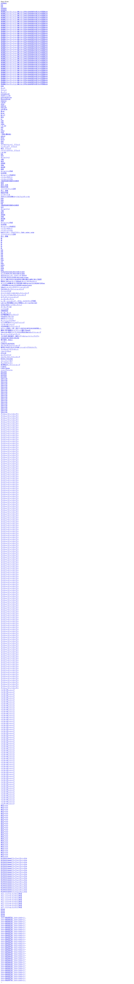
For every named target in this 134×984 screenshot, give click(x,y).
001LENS (4, 372)
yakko (2, 124)
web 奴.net (4, 109)
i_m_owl (3, 126)
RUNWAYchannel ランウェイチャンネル (14, 858)
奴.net (2, 113)
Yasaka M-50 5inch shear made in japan (13, 271)
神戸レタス (4, 805)
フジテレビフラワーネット (10, 349)
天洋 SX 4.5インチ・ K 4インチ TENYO (14, 275)
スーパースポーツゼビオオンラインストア (15, 293)
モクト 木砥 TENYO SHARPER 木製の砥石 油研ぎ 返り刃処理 (21, 279)
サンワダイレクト (7, 362)
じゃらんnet (5, 309)
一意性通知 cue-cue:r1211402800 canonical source (16, 285)
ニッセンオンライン (7, 299)
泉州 (2, 161)
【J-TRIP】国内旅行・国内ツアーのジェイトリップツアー (20, 336)
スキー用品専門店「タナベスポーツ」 (13, 917)
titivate (3, 909)
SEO (2, 155)
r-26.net (3, 102)
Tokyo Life (4, 378)
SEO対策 (4, 173)
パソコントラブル (7, 179)
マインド (4, 90)
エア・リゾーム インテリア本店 (11, 893)
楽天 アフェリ (6, 148)
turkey (3, 131)
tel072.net (4, 107)
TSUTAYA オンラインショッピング (12, 289)
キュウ (3, 88)
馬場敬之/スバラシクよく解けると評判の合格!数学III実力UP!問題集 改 (24, 11)
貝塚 (2, 165)
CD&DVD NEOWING (8, 343)
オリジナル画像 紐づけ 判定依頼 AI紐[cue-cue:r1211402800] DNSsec (23, 283)
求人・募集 (4, 190)
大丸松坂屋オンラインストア (10, 326)
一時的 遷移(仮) (6, 134)
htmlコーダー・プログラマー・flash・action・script (17, 232)
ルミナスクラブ (6, 355)
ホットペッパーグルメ (8, 320)
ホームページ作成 (7, 171)
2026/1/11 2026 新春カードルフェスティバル (15, 196)
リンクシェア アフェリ (9, 146)
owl (2, 129)
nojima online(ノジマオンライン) (11, 305)
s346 (2, 120)
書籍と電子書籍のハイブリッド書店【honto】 (16, 330)
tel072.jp (3, 106)
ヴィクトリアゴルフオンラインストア (13, 295)
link (2, 5)
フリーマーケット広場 (8, 189)
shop (2, 141)
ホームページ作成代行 (8, 175)
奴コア (3, 115)
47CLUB (3, 353)
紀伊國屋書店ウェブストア (10, 314)
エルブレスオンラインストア (10, 357)
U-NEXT (3, 366)
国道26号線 (4, 187)
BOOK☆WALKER (7, 359)
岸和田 (3, 163)
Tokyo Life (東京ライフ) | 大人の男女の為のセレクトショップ (21, 332)
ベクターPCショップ (8, 324)
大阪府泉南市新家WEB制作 (10, 181)
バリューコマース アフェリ (10, 150)
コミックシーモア (7, 361)
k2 (1, 119)
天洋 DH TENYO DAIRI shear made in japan (14, 277)
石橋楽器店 (4, 310)
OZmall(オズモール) (7, 316)
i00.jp (2, 138)
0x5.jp (2, 139)
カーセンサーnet (6, 307)
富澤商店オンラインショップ (10, 364)
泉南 (2, 169)
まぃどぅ (4, 92)
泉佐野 (3, 167)
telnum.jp (3, 101)
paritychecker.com (6, 97)
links (2, 198)
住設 (2, 86)
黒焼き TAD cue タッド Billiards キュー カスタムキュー (19, 281)
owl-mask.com (5, 94)
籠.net (2, 111)
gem (2, 127)
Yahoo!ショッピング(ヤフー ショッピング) (15, 287)
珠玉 (2, 117)
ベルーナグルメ (6, 351)
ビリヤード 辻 (5, 194)
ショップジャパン (7, 370)
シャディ (4, 342)
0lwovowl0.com (5, 99)
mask (2, 132)
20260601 (4, 3)
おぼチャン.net (5, 95)
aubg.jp (3, 136)
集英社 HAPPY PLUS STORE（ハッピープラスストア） (19, 347)
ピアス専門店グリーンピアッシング (13, 322)
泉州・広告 (4, 185)
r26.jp (2, 104)
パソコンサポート (7, 177)
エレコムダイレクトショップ (10, 345)
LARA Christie (5, 368)
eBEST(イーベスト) (7, 318)
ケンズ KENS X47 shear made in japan (13, 273)
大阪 (2, 159)
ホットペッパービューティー (10, 334)
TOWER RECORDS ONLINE (10, 338)
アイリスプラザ (6, 291)
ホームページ (5, 157)
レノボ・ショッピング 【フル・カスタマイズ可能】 (18, 301)
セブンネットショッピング (10, 297)
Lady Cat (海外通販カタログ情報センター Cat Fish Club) (19, 303)
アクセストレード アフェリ (10, 144)
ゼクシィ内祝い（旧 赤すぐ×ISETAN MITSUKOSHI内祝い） (21, 328)
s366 (2, 122)
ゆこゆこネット (6, 312)
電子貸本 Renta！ (7, 340)
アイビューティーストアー (10, 414)
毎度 (2, 183)
